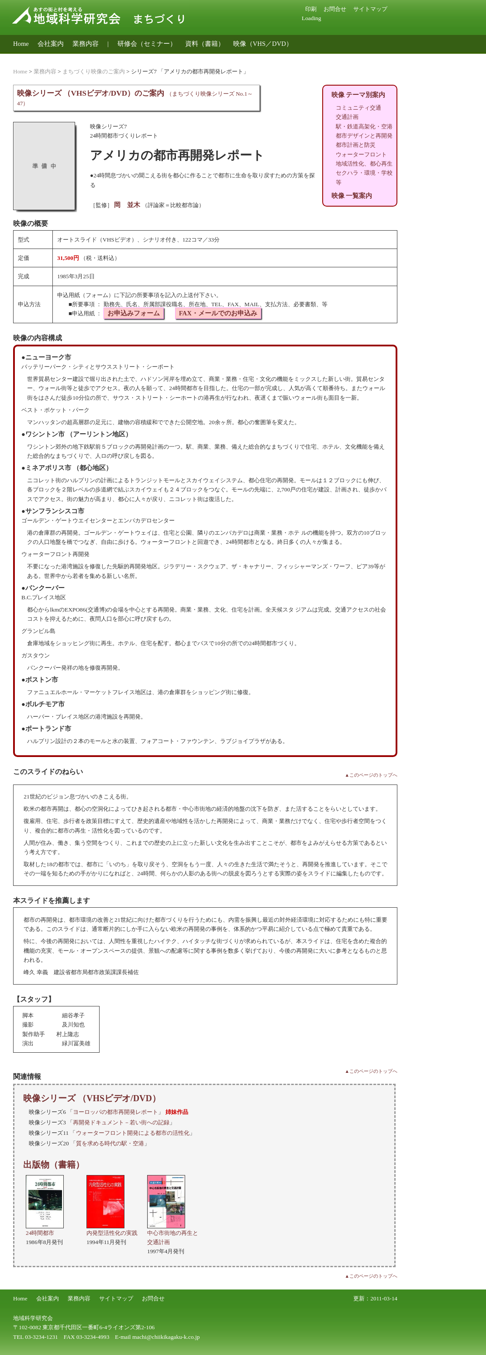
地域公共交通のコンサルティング (62, 57)
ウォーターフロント (361, 154)
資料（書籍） (204, 43)
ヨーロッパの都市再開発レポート (115, 1112)
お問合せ (335, 9)
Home (21, 43)
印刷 (311, 9)
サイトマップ (370, 9)
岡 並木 (127, 204)
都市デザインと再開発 (364, 135)
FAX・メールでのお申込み (218, 313)
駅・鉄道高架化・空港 (364, 126)
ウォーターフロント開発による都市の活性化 (133, 1133)
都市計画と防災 (356, 145)
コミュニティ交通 (358, 107)
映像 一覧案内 (351, 195)
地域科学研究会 (33, 1318)
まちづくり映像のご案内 (93, 71)
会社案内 (51, 43)
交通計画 (347, 117)
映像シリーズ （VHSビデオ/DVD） (92, 1098)
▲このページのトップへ (371, 775)
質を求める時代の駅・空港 (110, 1143)
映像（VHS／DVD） (263, 43)
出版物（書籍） (53, 1164)
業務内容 (85, 43)
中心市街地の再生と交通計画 (172, 1232)
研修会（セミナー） (146, 43)
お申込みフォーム (133, 313)
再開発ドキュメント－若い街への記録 (121, 1122)
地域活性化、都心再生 (364, 163)
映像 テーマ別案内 (358, 94)
